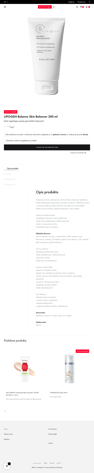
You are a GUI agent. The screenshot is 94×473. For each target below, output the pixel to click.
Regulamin (7, 439)
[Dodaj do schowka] (78, 153)
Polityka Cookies (8, 434)
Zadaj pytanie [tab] (9, 179)
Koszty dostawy (52, 429)
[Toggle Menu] (5, 7)
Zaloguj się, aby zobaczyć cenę (47, 147)
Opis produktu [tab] (12, 168)
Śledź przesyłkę (52, 434)
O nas (5, 429)
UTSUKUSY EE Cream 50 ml (58, 393)
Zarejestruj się (81, 2)
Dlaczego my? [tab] (9, 184)
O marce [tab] (7, 174)
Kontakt (50, 443)
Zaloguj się (71, 2)
